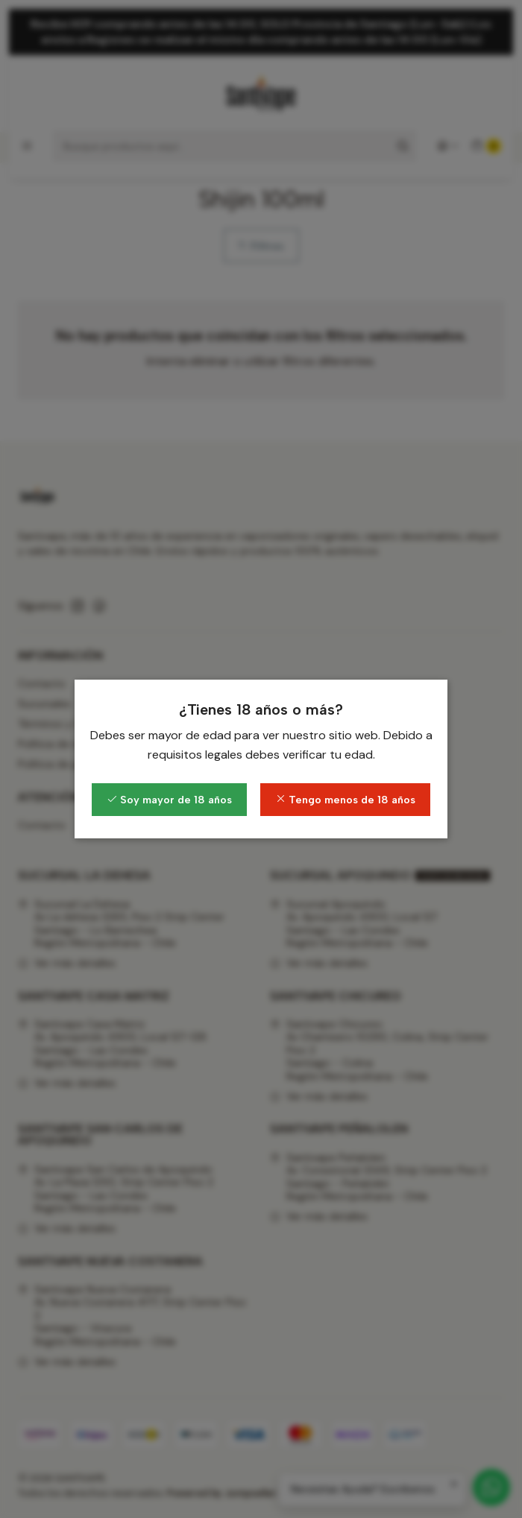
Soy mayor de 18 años (169, 799)
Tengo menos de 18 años (345, 799)
